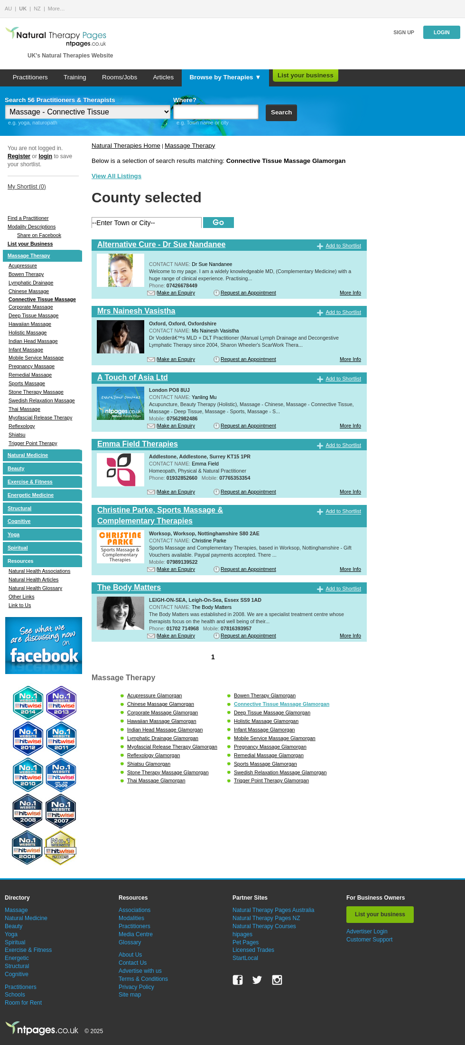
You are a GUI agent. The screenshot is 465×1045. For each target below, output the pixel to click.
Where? (184, 100)
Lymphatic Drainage (31, 282)
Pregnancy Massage (32, 366)
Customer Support (369, 939)
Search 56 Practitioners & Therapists (60, 100)
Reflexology (22, 426)
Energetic (17, 958)
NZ (37, 8)
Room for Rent (23, 1002)
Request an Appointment (248, 292)
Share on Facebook (39, 235)
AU (8, 8)
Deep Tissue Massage (33, 315)
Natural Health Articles (33, 579)
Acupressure (23, 265)
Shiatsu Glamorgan (148, 764)
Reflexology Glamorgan (153, 755)
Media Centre (136, 934)
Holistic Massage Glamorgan (266, 721)
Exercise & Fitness (30, 481)
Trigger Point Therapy (33, 443)
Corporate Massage (31, 307)
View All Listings (116, 176)
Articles (163, 77)
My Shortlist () (27, 186)
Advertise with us (140, 971)
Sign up (403, 32)
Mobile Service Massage (36, 358)
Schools (15, 994)
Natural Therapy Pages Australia (273, 910)
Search (281, 112)
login (45, 156)
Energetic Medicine (31, 495)
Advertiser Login (367, 931)
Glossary (130, 942)
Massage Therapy (29, 255)
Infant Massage (26, 349)
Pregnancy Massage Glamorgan (270, 747)
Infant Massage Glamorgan (264, 729)
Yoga (13, 534)
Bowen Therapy (26, 274)
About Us (130, 954)
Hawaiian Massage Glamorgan (161, 721)
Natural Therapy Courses (264, 926)
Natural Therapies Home (126, 145)
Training (75, 77)
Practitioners (30, 77)
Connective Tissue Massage (42, 299)
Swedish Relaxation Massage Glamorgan (280, 772)
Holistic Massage (28, 332)
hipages (242, 934)
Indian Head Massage (33, 341)
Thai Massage (24, 409)
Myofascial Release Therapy (40, 417)
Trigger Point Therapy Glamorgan (271, 780)
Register (19, 156)
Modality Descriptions (32, 226)
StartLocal (245, 958)
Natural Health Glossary (35, 588)
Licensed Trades (253, 950)
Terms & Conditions (143, 979)
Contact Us (133, 963)
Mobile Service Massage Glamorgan (275, 738)
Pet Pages (245, 942)
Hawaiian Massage (30, 324)
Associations (134, 910)
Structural (19, 508)
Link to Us (20, 605)
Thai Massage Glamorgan (156, 780)
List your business (306, 75)
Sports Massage (27, 383)
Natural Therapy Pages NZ (266, 918)
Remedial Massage (30, 375)
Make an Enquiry (176, 292)
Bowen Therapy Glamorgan (265, 695)
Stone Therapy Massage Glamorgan (168, 772)
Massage (16, 910)
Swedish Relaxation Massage (42, 400)
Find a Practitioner (28, 218)
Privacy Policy (136, 987)
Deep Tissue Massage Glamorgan (272, 712)
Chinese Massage (29, 291)
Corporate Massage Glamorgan (162, 712)
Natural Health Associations (39, 571)
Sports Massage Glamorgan (265, 764)
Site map (130, 994)
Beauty (16, 468)
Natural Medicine (28, 455)
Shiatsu (17, 434)
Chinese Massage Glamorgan (160, 704)
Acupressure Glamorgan (154, 695)
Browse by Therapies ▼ (225, 77)
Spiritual (18, 548)
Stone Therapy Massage (36, 392)
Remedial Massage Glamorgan (269, 755)
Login (442, 32)
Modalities (131, 918)
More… (56, 8)
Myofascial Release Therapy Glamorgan (172, 747)
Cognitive (19, 521)
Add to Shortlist (343, 245)
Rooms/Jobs (119, 77)
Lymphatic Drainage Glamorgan (162, 738)
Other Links (22, 596)
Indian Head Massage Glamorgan (165, 729)
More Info (350, 292)
